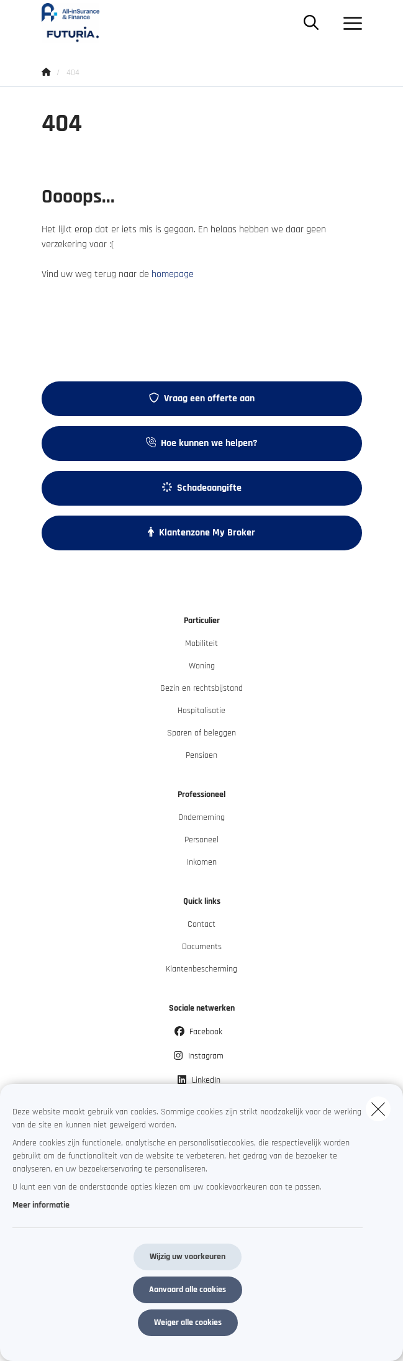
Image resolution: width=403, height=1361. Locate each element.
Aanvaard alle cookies (187, 1289)
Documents (202, 946)
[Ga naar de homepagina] (78, 23)
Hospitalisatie (201, 710)
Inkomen (202, 862)
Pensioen (201, 755)
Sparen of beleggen (201, 733)
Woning (202, 665)
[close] (378, 1108)
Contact (201, 924)
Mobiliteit (201, 643)
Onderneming (201, 817)
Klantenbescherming (201, 969)
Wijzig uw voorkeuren (187, 1256)
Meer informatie (41, 1205)
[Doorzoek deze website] (311, 23)
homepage (173, 274)
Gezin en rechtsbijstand (201, 688)
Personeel (201, 839)
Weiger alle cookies (188, 1322)
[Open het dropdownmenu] (349, 23)
